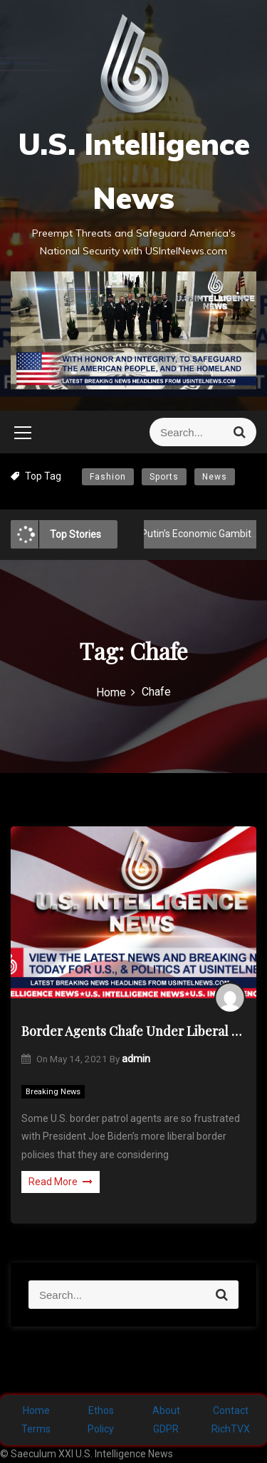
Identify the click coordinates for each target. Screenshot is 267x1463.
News (214, 477)
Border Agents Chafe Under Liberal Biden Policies (133, 1031)
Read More (60, 1181)
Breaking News (53, 1091)
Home (36, 1410)
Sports (164, 477)
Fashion (108, 477)
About (166, 1410)
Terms (36, 1429)
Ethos (101, 1410)
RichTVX (230, 1429)
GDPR (166, 1429)
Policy (101, 1429)
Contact (230, 1410)
